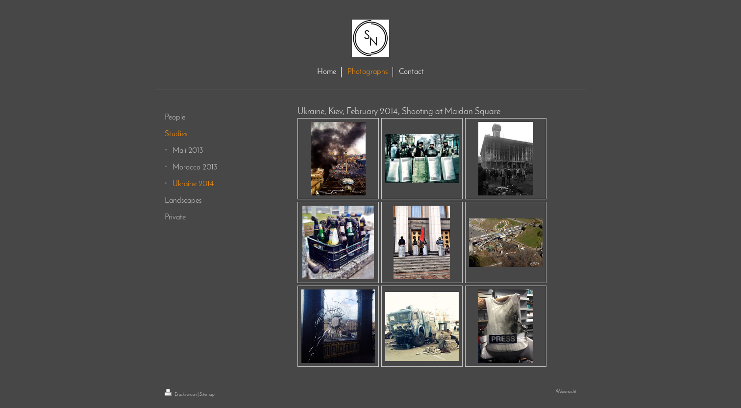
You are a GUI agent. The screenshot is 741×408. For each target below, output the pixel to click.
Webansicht (566, 391)
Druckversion (181, 394)
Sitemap (207, 394)
